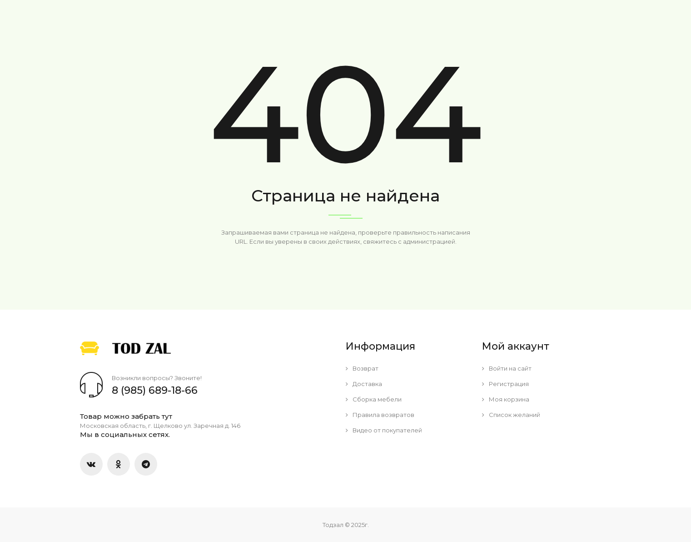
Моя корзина (505, 399)
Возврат (362, 368)
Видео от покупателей (384, 430)
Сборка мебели (374, 399)
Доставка (364, 383)
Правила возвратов (380, 414)
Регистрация (505, 383)
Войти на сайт (507, 368)
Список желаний (511, 414)
